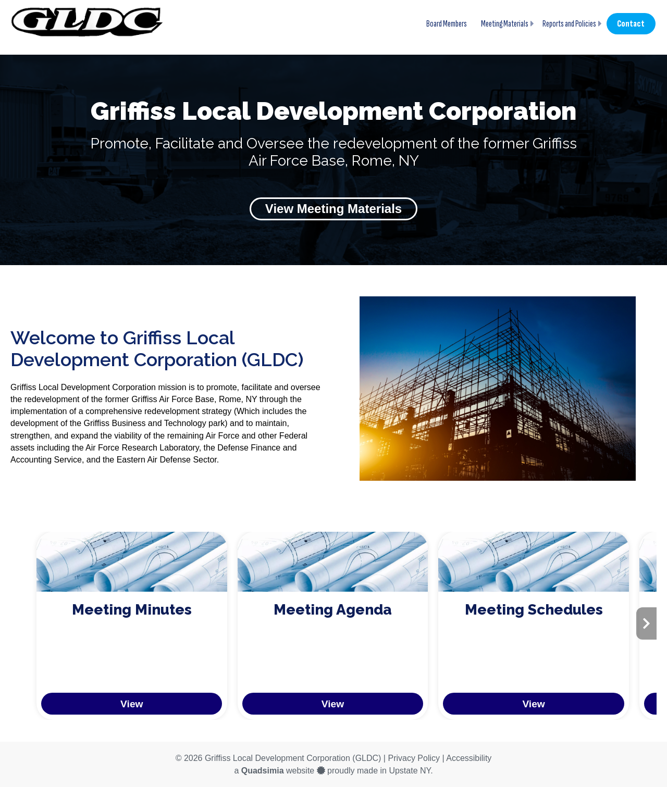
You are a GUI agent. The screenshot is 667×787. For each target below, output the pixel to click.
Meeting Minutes (132, 609)
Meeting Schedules (534, 609)
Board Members (446, 23)
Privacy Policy (414, 758)
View (131, 703)
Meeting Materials (504, 23)
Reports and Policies (569, 23)
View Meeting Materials (333, 209)
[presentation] (646, 623)
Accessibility (468, 758)
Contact (631, 23)
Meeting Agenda (333, 609)
